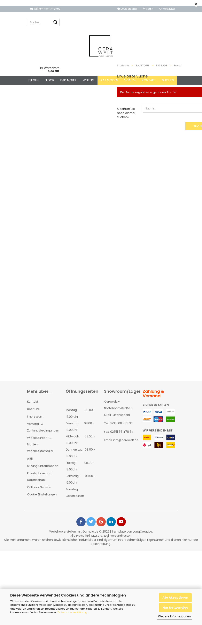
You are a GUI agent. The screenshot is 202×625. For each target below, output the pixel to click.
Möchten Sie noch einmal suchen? (126, 113)
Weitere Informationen (174, 616)
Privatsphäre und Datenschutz (39, 476)
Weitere (88, 80)
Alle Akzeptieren (175, 597)
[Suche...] (56, 22)
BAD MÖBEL (68, 80)
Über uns (33, 409)
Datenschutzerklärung (72, 612)
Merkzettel (167, 8)
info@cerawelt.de (125, 440)
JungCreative (142, 531)
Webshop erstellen (62, 531)
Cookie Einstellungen (42, 494)
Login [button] (148, 8)
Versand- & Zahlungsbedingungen (43, 427)
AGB (30, 459)
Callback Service (39, 487)
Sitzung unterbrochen (42, 466)
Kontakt (32, 402)
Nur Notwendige (175, 608)
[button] (127, 9)
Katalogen (109, 80)
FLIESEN (34, 80)
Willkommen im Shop (45, 8)
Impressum (35, 416)
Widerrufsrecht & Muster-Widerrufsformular (40, 444)
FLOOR (49, 80)
